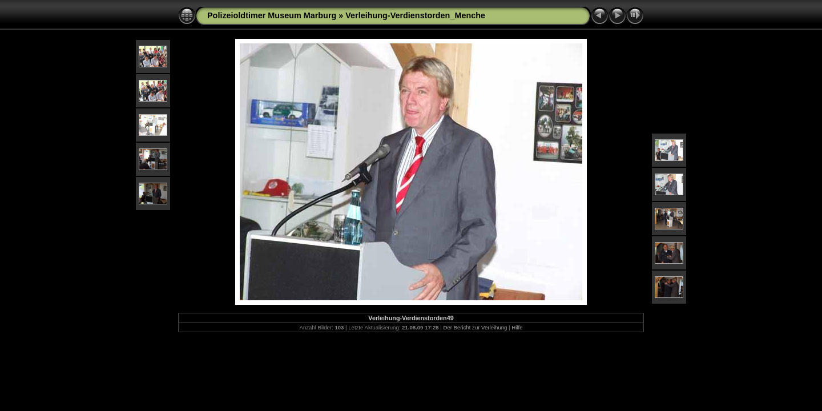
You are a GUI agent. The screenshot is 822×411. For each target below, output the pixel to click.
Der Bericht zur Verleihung (475, 327)
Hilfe (516, 327)
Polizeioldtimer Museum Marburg (271, 15)
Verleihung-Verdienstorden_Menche (415, 15)
